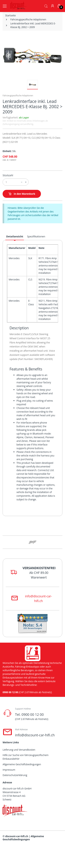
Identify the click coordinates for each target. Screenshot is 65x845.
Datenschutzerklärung (15, 775)
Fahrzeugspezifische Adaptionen (28, 19)
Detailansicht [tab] (14, 236)
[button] (46, 5)
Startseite (10, 15)
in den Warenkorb (21, 194)
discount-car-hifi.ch (16, 836)
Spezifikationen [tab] (36, 236)
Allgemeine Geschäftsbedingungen (22, 764)
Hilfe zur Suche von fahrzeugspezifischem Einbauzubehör (26, 756)
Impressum (9, 769)
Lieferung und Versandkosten (19, 749)
